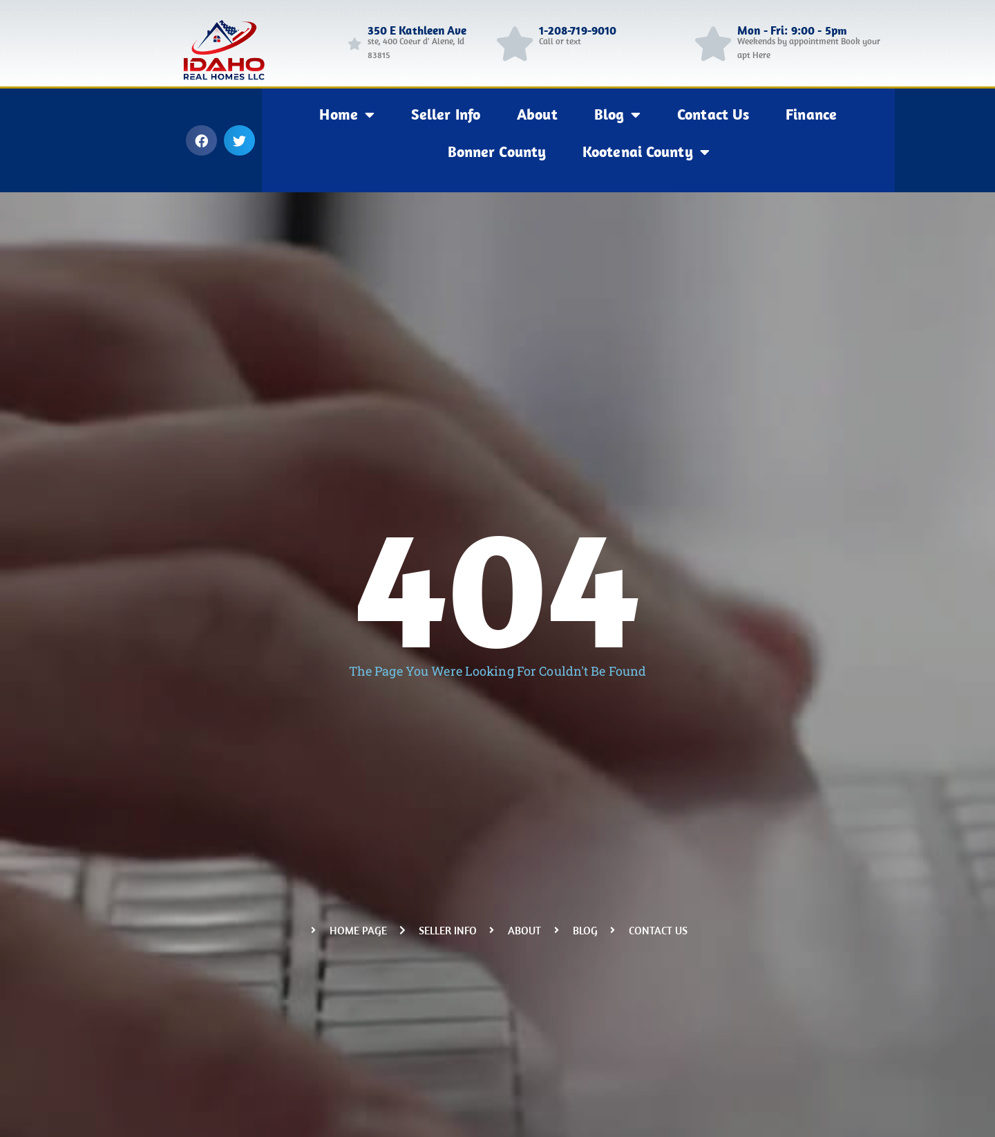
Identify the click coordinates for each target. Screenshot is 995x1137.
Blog (617, 114)
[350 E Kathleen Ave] (354, 43)
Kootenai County (646, 152)
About (537, 114)
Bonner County (497, 151)
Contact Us (713, 114)
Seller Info (445, 114)
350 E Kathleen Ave (417, 30)
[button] (201, 140)
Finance (811, 114)
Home (347, 114)
